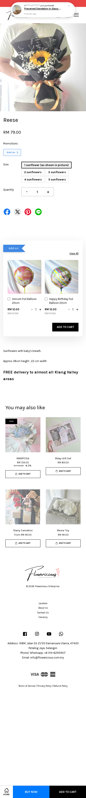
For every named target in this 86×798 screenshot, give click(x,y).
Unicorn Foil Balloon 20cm (22, 300)
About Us (43, 608)
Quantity (8, 189)
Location (43, 603)
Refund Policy (60, 686)
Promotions (10, 143)
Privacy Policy (44, 686)
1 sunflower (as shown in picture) (46, 165)
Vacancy (43, 617)
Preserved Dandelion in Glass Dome (43, 8)
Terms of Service (26, 686)
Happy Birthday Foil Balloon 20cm (59, 300)
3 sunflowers (57, 172)
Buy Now (31, 791)
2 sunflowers (32, 172)
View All (73, 253)
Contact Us (43, 612)
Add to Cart (65, 327)
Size (6, 164)
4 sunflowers (33, 179)
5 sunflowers (57, 179)
